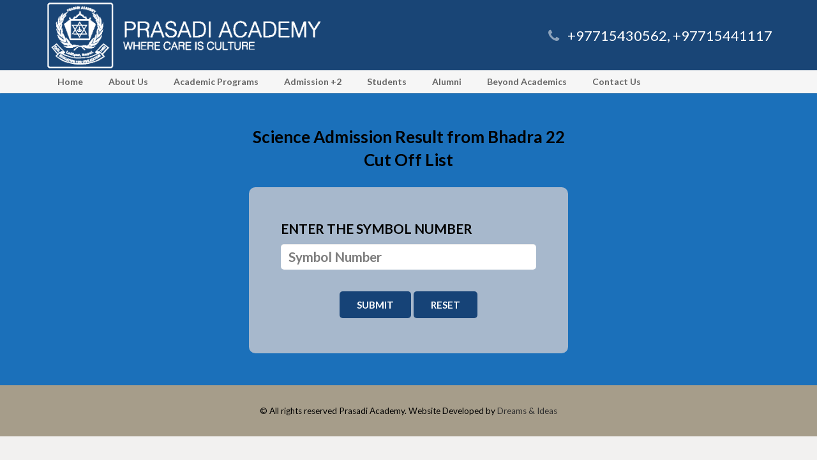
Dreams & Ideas (527, 411)
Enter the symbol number (376, 228)
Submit (375, 304)
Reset (445, 304)
